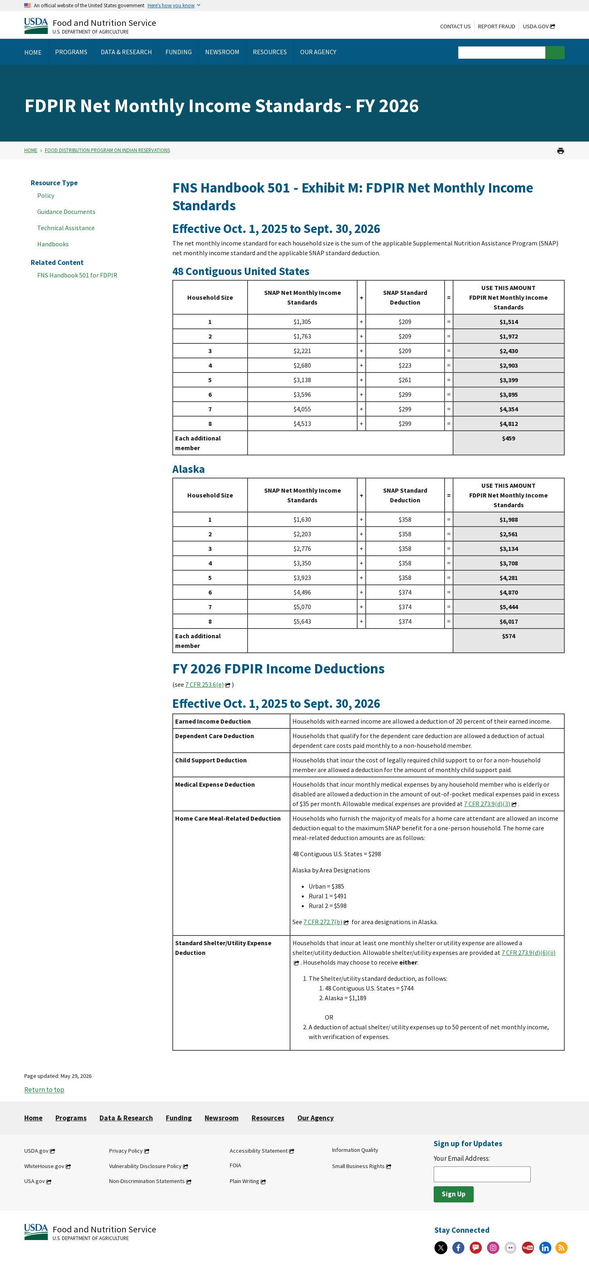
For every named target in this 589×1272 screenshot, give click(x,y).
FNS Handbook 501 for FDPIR (77, 275)
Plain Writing (244, 1181)
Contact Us (455, 26)
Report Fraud (496, 26)
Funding (179, 1117)
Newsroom (222, 1117)
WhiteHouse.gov (44, 1166)
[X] (440, 1247)
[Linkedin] (545, 1247)
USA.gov (34, 1181)
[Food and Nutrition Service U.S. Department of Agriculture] (90, 25)
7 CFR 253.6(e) (204, 684)
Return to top (44, 1090)
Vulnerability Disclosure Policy (145, 1166)
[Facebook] (458, 1247)
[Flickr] (510, 1247)
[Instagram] (493, 1247)
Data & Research (126, 1117)
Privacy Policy (126, 1150)
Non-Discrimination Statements (147, 1181)
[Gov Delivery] (475, 1247)
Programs (71, 1117)
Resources (268, 1117)
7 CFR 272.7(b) (322, 922)
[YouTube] (527, 1247)
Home (30, 150)
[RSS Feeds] (561, 1247)
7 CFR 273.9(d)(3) (487, 804)
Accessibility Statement (259, 1150)
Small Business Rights (358, 1166)
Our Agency (315, 1117)
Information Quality (355, 1149)
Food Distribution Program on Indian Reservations (107, 150)
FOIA (235, 1165)
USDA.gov (536, 26)
